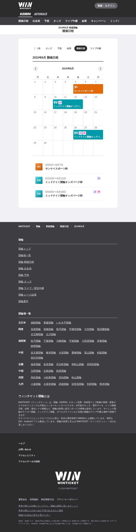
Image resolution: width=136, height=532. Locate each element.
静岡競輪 (36, 346)
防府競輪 (61, 370)
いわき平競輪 (63, 322)
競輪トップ (24, 248)
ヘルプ (21, 443)
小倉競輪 (36, 384)
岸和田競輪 (93, 364)
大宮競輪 (89, 329)
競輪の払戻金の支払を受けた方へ (34, 515)
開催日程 (23, 21)
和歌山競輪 (78, 364)
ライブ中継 (71, 21)
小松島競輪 (50, 377)
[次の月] (100, 69)
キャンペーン (98, 21)
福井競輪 (36, 364)
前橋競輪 (48, 329)
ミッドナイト (117, 21)
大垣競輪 (64, 352)
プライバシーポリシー (67, 499)
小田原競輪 (88, 340)
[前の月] (35, 69)
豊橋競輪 (76, 352)
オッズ (57, 21)
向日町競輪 (62, 364)
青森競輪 (48, 322)
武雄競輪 (64, 384)
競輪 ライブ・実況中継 (31, 288)
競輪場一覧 (24, 255)
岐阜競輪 (51, 352)
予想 (46, 21)
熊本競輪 (104, 384)
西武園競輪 (103, 329)
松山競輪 (76, 377)
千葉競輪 (48, 340)
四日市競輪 (37, 357)
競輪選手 (23, 301)
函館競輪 (36, 322)
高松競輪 (36, 377)
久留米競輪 (50, 384)
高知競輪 (64, 377)
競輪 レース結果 (27, 294)
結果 (84, 21)
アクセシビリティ (26, 455)
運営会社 (22, 499)
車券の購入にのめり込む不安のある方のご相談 (40, 510)
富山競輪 (89, 352)
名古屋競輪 (37, 352)
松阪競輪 (102, 352)
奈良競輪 (48, 364)
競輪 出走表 (25, 268)
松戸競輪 (36, 340)
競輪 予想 (23, 275)
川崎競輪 (61, 340)
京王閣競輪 (37, 334)
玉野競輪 (36, 370)
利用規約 (34, 499)
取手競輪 (61, 329)
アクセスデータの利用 (29, 461)
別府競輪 (92, 384)
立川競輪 (51, 334)
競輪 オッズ (25, 281)
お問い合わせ (24, 449)
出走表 (36, 21)
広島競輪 (48, 370)
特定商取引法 (47, 499)
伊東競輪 (102, 340)
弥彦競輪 (36, 329)
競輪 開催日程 (26, 261)
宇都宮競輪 (75, 329)
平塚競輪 (74, 340)
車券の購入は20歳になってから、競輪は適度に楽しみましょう (48, 506)
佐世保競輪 (78, 384)
